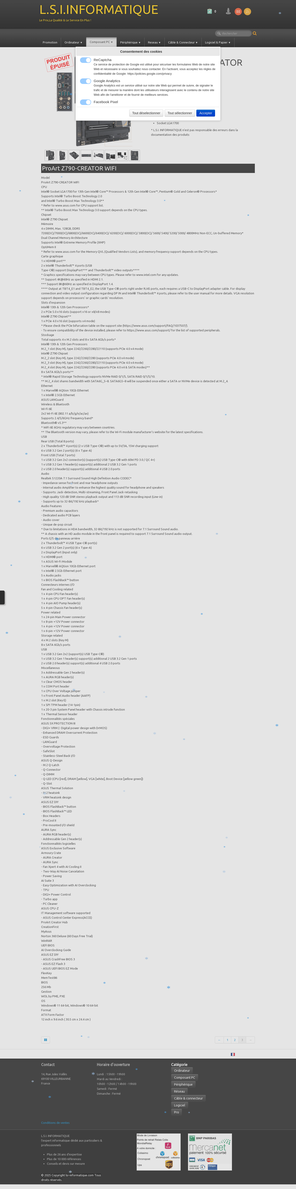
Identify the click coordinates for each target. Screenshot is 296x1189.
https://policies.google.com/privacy (149, 73)
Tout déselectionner (146, 113)
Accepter (205, 113)
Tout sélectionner (180, 113)
